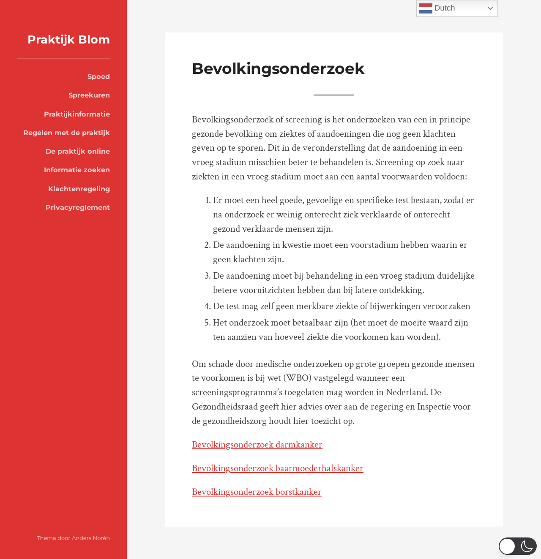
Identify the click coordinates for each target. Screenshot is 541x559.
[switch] (518, 546)
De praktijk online (78, 151)
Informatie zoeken (77, 170)
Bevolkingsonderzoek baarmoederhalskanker (277, 468)
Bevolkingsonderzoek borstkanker (257, 492)
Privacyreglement (78, 207)
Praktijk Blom (68, 39)
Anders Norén (91, 538)
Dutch (437, 8)
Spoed (98, 76)
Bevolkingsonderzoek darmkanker (257, 445)
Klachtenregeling (79, 189)
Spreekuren (89, 95)
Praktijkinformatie (77, 114)
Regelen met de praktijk (66, 132)
